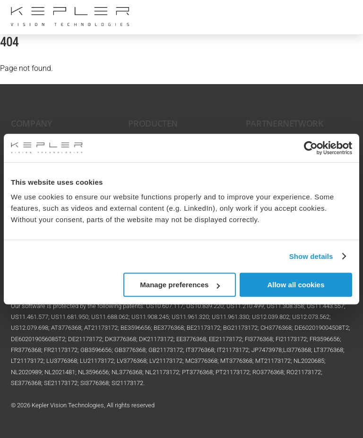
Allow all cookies (295, 285)
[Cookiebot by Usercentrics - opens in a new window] (310, 148)
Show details (311, 256)
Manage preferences (180, 285)
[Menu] (338, 13)
